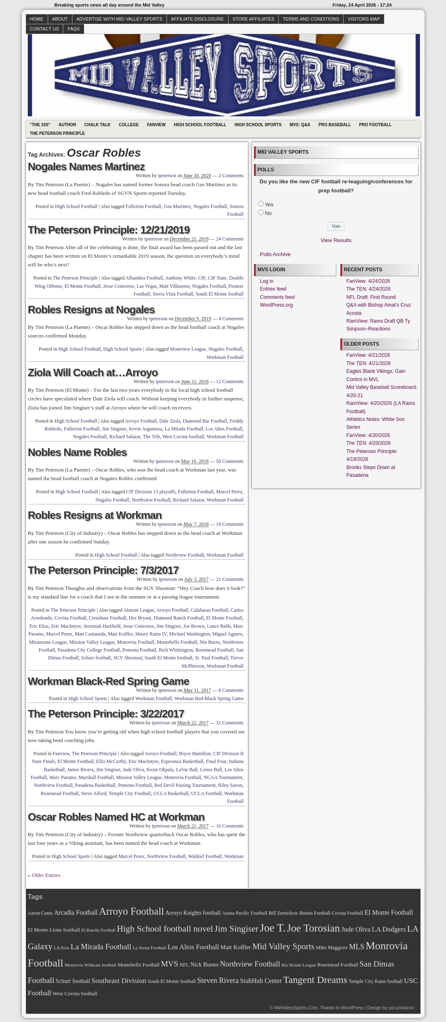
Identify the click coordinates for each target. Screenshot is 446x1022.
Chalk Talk (97, 125)
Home (37, 18)
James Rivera (80, 769)
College (129, 125)
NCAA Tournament (223, 777)
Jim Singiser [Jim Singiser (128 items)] (237, 929)
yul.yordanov (401, 1007)
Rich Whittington (176, 650)
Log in (267, 281)
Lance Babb (219, 626)
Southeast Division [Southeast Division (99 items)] (119, 980)
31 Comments (229, 723)
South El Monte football (219, 294)
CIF (202, 278)
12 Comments (229, 381)
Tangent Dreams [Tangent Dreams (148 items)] (315, 979)
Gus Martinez (177, 206)
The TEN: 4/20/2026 (369, 443)
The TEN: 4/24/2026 (369, 289)
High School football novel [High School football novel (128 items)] (165, 929)
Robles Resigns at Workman (95, 515)
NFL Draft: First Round (371, 297)
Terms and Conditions (311, 18)
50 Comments (229, 461)
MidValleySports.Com (296, 1007)
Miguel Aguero (228, 634)
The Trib (151, 436)
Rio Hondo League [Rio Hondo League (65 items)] (299, 964)
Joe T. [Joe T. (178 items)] (273, 928)
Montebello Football (177, 642)
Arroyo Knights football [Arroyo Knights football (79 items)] (193, 913)
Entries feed (273, 289)
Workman (233, 856)
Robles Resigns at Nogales (91, 309)
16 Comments (229, 826)
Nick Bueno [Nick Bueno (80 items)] (204, 964)
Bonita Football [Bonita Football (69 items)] (314, 913)
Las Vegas (147, 286)
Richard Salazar (125, 436)
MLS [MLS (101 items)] (356, 947)
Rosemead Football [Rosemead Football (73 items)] (337, 965)
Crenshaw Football (107, 618)
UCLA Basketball (171, 793)
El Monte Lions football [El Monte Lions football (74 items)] (54, 930)
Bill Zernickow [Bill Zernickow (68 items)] (283, 913)
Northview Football (151, 500)
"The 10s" (40, 125)
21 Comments (229, 579)
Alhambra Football (144, 278)
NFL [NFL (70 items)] (184, 965)
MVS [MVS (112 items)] (169, 964)
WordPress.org (276, 305)
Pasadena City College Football (89, 650)
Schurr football (96, 658)
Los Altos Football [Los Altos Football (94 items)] (193, 947)
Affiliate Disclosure (197, 18)
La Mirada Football (184, 429)
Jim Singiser (114, 429)
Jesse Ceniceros (118, 286)
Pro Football (375, 125)
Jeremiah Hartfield (101, 626)
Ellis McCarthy (111, 761)
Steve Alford (93, 793)
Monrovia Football (135, 642)
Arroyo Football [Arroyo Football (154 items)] (131, 911)
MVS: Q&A (300, 125)
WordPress (352, 1007)
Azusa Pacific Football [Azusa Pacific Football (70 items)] (244, 913)
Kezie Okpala (160, 769)
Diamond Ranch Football (178, 618)
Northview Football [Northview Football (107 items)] (250, 964)
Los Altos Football (224, 429)
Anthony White (180, 278)
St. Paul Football (211, 658)
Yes (269, 204)
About (60, 18)
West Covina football (183, 436)
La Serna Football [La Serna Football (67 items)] (149, 947)
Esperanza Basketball (182, 761)
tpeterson (167, 175)
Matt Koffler (120, 634)
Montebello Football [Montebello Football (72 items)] (138, 965)
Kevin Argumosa (145, 429)
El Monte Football (83, 286)
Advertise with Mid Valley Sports (119, 18)
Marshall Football (96, 777)
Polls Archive (275, 254)
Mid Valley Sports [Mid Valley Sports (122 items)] (283, 946)
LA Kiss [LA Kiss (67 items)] (61, 947)
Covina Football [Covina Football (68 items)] (347, 913)
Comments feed (277, 297)
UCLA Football (206, 793)
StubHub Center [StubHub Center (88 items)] (261, 980)
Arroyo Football (141, 421)
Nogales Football (210, 206)
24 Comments (229, 239)
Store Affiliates (254, 18)
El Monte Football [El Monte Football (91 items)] (389, 912)
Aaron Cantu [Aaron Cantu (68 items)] (40, 913)
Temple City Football (130, 793)
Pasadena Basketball (95, 785)
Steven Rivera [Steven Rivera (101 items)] (218, 980)
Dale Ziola (169, 421)
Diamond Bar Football (205, 421)
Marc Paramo (62, 777)
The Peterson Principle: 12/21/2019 (109, 230)
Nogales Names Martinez (86, 166)
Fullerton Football (144, 206)
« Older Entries (44, 875)
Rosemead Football (215, 650)
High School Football (200, 125)
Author (67, 125)
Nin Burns (210, 642)
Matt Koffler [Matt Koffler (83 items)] (235, 947)
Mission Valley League (91, 642)
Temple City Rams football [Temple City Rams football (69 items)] (375, 981)
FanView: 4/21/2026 (369, 355)
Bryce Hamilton (195, 753)
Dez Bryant (140, 618)
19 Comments (229, 524)
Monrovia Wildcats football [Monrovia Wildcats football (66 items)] (90, 964)
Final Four (216, 761)
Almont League (138, 610)
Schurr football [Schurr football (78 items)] (72, 981)
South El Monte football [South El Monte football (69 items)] (172, 981)
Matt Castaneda (90, 634)
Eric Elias (39, 626)
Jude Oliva (133, 769)
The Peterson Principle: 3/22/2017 (106, 714)
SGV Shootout (127, 658)
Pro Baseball (335, 125)
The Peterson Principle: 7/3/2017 (103, 570)
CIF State (217, 278)
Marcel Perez (229, 492)
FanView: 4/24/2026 (369, 281)
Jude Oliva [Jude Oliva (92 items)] (355, 929)
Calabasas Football (209, 610)
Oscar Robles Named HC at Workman (116, 817)
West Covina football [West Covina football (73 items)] (75, 994)
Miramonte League (48, 642)
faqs (73, 28)
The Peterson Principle (57, 133)
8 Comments (230, 690)
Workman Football (224, 357)
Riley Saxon (230, 785)
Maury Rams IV (150, 634)
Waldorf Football (205, 856)
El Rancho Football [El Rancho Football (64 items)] (98, 930)
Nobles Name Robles (77, 452)
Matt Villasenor (174, 286)
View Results (336, 240)
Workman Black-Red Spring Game (108, 681)
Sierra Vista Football (173, 294)
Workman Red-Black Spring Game (209, 698)
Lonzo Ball (211, 769)
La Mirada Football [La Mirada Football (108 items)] (101, 946)
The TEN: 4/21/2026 (369, 363)
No (268, 213)
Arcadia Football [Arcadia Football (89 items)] (75, 912)
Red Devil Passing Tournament (184, 785)
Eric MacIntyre (66, 626)
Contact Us (44, 28)
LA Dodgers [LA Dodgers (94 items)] (389, 929)
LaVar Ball (186, 769)
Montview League (188, 349)
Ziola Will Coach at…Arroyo (93, 372)
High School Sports (258, 125)
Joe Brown (194, 626)
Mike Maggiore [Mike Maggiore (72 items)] (332, 947)
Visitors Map (364, 18)
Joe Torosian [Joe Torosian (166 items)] (313, 928)
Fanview (156, 125)
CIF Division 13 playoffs (151, 492)
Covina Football (71, 618)
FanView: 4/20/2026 (369, 435)
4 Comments (230, 318)
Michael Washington (189, 634)
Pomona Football (139, 650)
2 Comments (230, 175)
